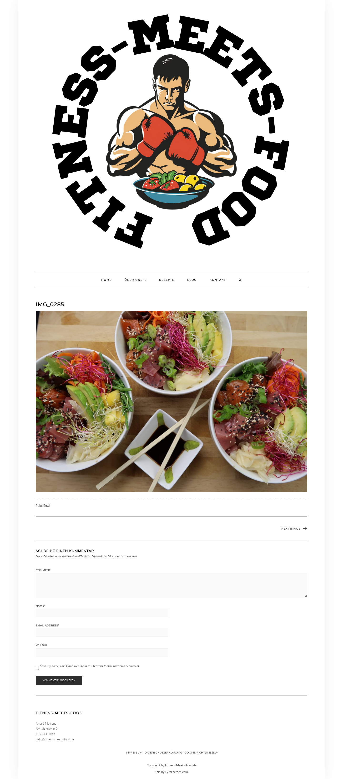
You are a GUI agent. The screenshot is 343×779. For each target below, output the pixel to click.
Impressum (134, 752)
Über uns (135, 280)
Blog (192, 280)
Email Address (47, 625)
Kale (158, 772)
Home (106, 280)
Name (40, 605)
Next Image (290, 528)
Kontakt (218, 280)
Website (42, 645)
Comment (43, 570)
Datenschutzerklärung (163, 752)
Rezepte (166, 280)
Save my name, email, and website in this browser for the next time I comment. (90, 666)
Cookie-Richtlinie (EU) (201, 752)
